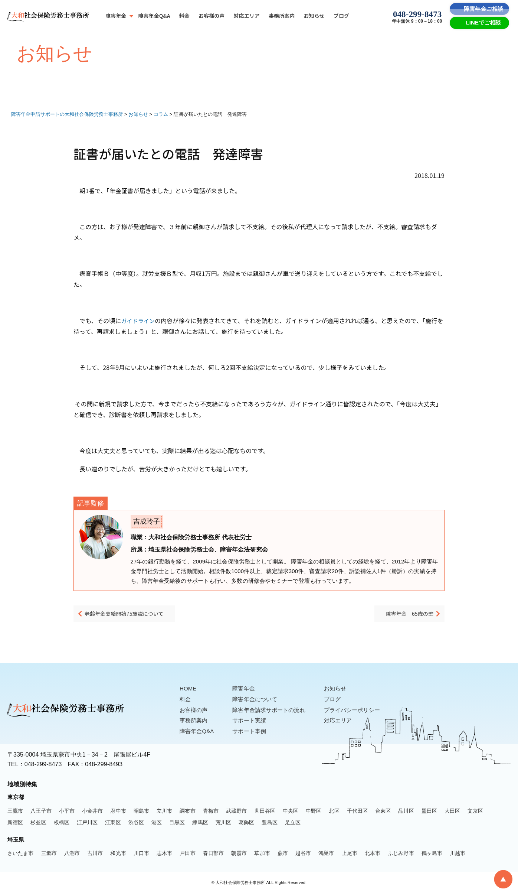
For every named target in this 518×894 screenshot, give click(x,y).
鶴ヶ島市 (432, 854)
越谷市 (303, 854)
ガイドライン (139, 320)
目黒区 (177, 823)
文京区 (475, 812)
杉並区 (38, 823)
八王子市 (40, 812)
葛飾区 (246, 823)
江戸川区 (87, 823)
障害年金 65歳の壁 (402, 616)
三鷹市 (15, 812)
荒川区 (223, 823)
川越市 (457, 854)
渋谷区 (136, 823)
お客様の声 (212, 15)
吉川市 (95, 854)
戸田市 (187, 854)
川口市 (141, 854)
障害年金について (259, 700)
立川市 (164, 812)
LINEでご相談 (483, 22)
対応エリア (246, 15)
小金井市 (92, 812)
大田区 (452, 812)
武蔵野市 (236, 812)
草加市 (262, 854)
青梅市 (211, 812)
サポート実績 (253, 721)
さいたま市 (20, 854)
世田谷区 (264, 812)
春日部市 (213, 854)
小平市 (67, 812)
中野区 (313, 812)
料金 (184, 15)
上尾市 (349, 854)
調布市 (187, 812)
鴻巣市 (326, 854)
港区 (156, 823)
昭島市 (141, 812)
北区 (334, 812)
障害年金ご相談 (483, 9)
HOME (188, 689)
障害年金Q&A (154, 15)
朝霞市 (239, 854)
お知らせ (314, 15)
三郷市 (49, 854)
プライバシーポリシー (361, 711)
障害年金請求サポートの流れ (273, 711)
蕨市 (283, 854)
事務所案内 (282, 15)
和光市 (118, 854)
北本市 (372, 854)
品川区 (406, 812)
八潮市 (72, 854)
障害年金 (115, 15)
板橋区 (61, 823)
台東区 (383, 812)
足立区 (293, 823)
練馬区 (200, 823)
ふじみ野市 (401, 854)
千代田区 (357, 812)
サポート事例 (253, 732)
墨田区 (429, 812)
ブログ (341, 15)
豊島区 (269, 823)
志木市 (164, 854)
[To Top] (503, 879)
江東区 (113, 823)
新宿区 (15, 823)
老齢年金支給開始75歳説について (135, 616)
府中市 (118, 812)
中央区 (290, 812)
